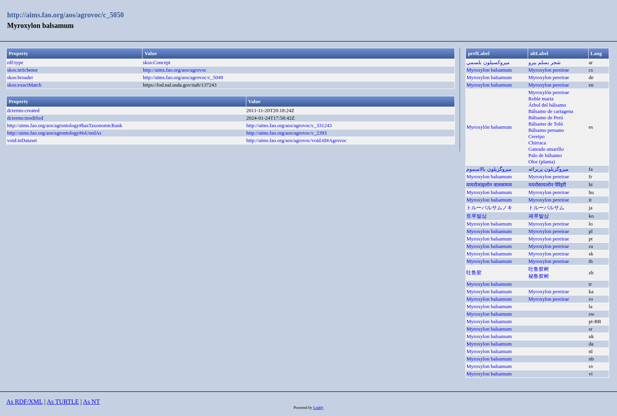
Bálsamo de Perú (545, 117)
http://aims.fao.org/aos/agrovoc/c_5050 (65, 15)
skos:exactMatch (24, 85)
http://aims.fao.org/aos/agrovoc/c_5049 (183, 77)
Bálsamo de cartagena (550, 111)
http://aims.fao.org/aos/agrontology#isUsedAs (54, 133)
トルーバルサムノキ (489, 208)
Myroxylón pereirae (548, 92)
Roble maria (541, 99)
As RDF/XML (24, 401)
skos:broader (20, 77)
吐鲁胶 (474, 272)
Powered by (303, 407)
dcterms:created (23, 110)
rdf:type (15, 62)
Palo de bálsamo (545, 155)
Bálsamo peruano (546, 130)
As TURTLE (63, 401)
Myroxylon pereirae (548, 70)
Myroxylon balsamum (489, 70)
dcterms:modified (25, 118)
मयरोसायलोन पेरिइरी (547, 185)
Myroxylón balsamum (489, 127)
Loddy (318, 407)
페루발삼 (538, 216)
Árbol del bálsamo (547, 105)
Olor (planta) (541, 162)
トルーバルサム (546, 208)
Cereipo (536, 136)
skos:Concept (156, 62)
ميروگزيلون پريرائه (548, 169)
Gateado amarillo (546, 149)
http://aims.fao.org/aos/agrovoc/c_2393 (286, 133)
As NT (91, 401)
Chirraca (537, 143)
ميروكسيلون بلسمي (487, 62)
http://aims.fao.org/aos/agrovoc (175, 70)
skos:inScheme (22, 70)
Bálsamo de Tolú (545, 124)
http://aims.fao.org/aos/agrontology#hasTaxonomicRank (64, 125)
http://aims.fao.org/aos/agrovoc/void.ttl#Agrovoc (296, 140)
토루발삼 (476, 216)
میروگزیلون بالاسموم (488, 169)
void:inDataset (22, 140)
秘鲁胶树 (538, 276)
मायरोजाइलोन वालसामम (489, 185)
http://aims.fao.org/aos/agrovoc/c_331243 (289, 125)
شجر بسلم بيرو (544, 62)
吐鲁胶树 (538, 269)
